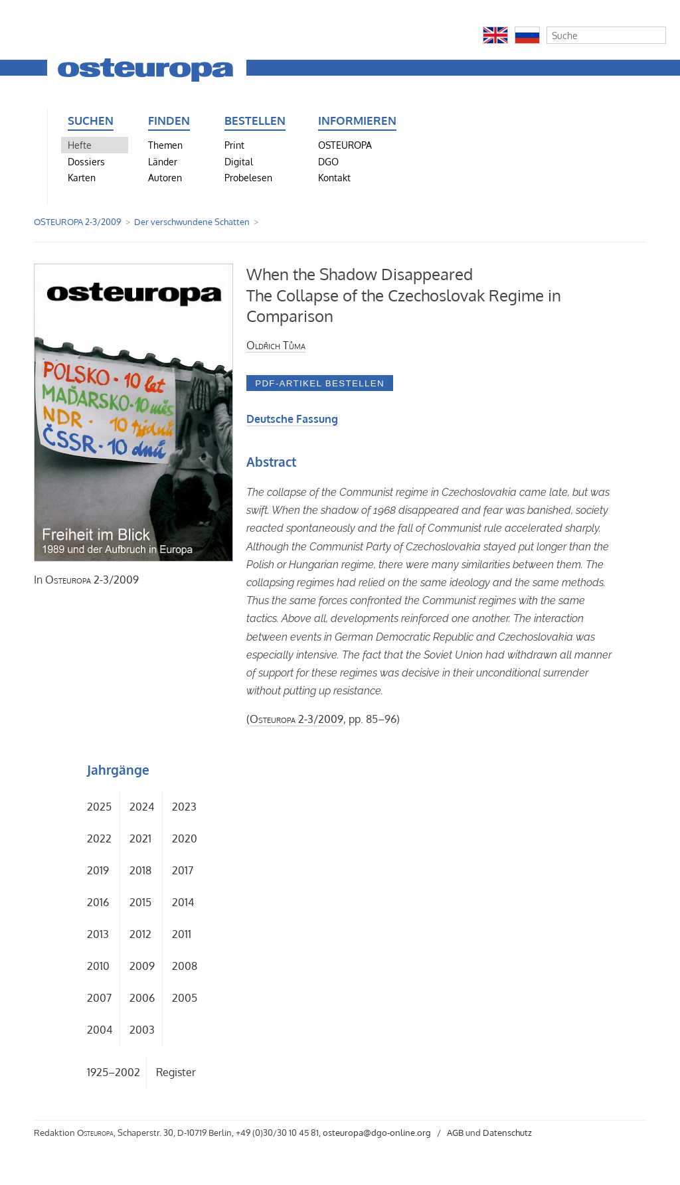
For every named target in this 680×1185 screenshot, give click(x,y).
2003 (142, 1029)
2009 (142, 966)
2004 (99, 1029)
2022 (99, 838)
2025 (99, 806)
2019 (98, 870)
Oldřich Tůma (275, 345)
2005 (184, 997)
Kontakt (334, 177)
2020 (184, 838)
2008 (184, 966)
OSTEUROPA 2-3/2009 (77, 221)
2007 (99, 997)
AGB (455, 1132)
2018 (140, 870)
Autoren (165, 177)
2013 (98, 934)
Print (234, 145)
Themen (165, 145)
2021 (140, 838)
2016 (98, 902)
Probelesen (248, 177)
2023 (184, 806)
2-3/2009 (92, 579)
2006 (142, 997)
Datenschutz (507, 1132)
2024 (141, 806)
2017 (182, 870)
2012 (140, 934)
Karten (82, 177)
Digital (238, 161)
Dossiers (86, 161)
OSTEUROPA (345, 145)
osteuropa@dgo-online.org (377, 1132)
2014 (183, 902)
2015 (140, 902)
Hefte (80, 145)
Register (176, 1072)
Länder (162, 161)
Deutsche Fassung (292, 419)
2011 (181, 934)
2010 (98, 966)
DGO (328, 161)
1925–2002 (113, 1072)
